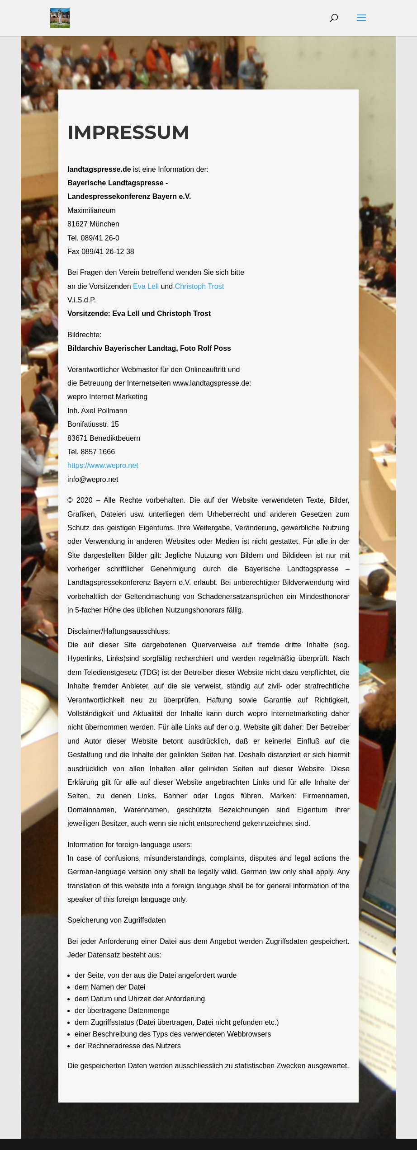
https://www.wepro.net (102, 465)
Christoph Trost (199, 286)
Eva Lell (146, 286)
